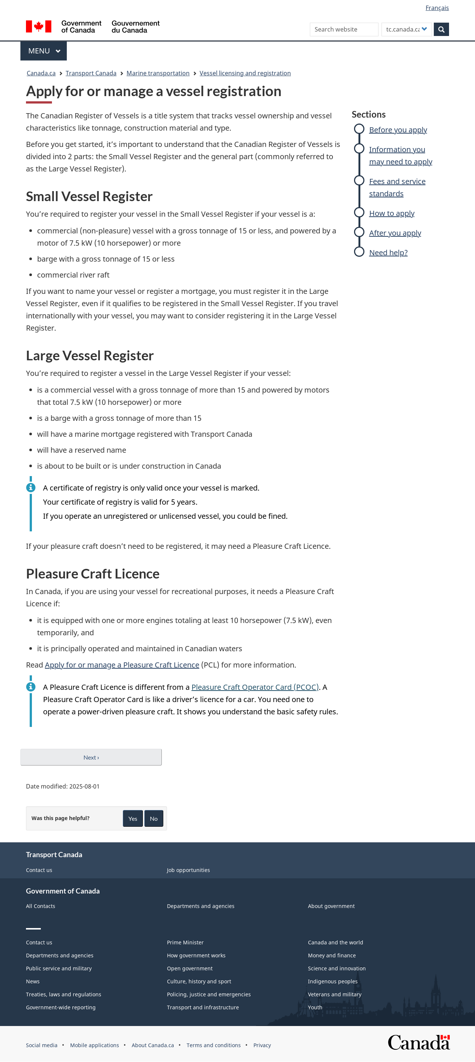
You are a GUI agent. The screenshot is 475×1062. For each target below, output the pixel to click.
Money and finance (332, 955)
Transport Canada (91, 73)
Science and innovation (337, 968)
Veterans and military (334, 994)
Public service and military (59, 968)
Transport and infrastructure (203, 1007)
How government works (196, 955)
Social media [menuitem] (42, 1045)
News (33, 981)
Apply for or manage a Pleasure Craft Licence (122, 665)
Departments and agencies (201, 905)
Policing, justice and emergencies (209, 994)
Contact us (39, 869)
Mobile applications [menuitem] (94, 1045)
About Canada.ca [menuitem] (153, 1045)
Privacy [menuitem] (262, 1045)
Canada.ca (41, 73)
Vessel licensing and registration (245, 73)
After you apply (395, 233)
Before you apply (398, 130)
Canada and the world (335, 942)
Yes (132, 818)
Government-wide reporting (61, 1007)
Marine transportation (158, 73)
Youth (315, 1007)
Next (91, 757)
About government (331, 905)
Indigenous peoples (333, 981)
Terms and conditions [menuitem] (214, 1045)
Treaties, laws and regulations (63, 994)
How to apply (392, 213)
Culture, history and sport (199, 981)
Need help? (388, 253)
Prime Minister (185, 942)
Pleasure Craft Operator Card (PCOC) (255, 687)
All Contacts (40, 905)
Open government (190, 968)
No (154, 818)
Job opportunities (188, 869)
